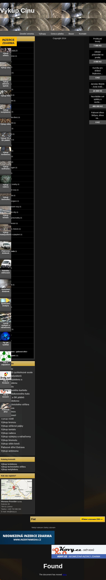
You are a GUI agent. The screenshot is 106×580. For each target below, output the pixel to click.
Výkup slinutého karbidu (14, 390)
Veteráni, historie (13, 229)
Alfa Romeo (11, 56)
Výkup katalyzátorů (11, 376)
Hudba (6, 318)
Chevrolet (10, 101)
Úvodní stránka (27, 34)
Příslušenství (12, 223)
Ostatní (7, 341)
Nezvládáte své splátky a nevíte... (97, 99)
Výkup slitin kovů (10, 443)
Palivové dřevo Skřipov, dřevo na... (97, 115)
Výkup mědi (7, 419)
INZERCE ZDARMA (8, 41)
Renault (10, 140)
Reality (7, 257)
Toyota (9, 162)
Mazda (9, 112)
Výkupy (42, 34)
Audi (9, 62)
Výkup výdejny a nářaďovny (16, 436)
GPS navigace (12, 201)
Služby (7, 296)
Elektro (7, 274)
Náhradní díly (12, 212)
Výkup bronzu (8, 422)
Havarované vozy (13, 207)
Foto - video (9, 285)
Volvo (9, 173)
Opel (9, 179)
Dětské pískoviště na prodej (97, 55)
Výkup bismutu (9, 440)
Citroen (10, 73)
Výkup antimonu (9, 451)
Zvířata (6, 262)
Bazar (71, 34)
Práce (6, 290)
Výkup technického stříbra (15, 404)
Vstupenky (8, 329)
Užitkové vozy (12, 190)
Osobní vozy (11, 50)
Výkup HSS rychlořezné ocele (17, 372)
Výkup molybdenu (9, 469)
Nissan (9, 129)
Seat (9, 145)
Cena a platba (57, 34)
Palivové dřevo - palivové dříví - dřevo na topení (15, 354)
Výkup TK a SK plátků (12, 397)
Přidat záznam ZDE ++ (92, 519)
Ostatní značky (12, 184)
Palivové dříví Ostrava (12, 447)
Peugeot (10, 134)
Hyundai (10, 95)
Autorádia (10, 195)
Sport (6, 313)
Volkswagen (11, 168)
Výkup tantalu (8, 429)
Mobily (6, 279)
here (64, 574)
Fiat (8, 78)
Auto (6, 45)
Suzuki (9, 151)
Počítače (7, 268)
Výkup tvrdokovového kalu (15, 394)
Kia (8, 106)
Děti (5, 301)
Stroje (6, 246)
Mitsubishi (11, 123)
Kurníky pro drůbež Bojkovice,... (97, 71)
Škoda (9, 156)
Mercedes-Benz (13, 117)
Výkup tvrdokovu (9, 464)
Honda (9, 90)
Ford (9, 84)
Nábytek (7, 335)
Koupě (6, 346)
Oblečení (7, 307)
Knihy (6, 324)
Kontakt (82, 34)
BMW (9, 67)
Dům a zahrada (10, 251)
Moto (6, 240)
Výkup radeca (8, 433)
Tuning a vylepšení (14, 235)
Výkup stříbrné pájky (12, 426)
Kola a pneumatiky (14, 218)
